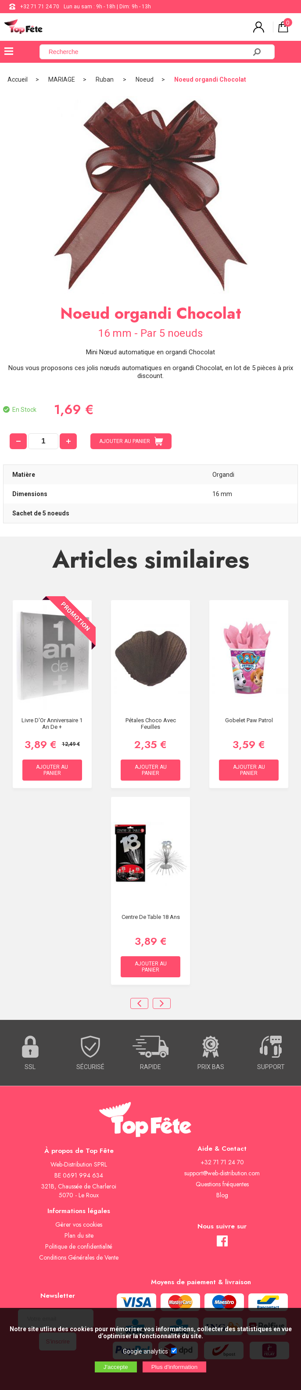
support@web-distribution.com (222, 1173)
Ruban (105, 79)
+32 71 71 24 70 (39, 7)
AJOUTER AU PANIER (131, 441)
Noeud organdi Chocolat (210, 79)
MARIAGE (61, 79)
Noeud (145, 79)
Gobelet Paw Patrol (249, 720)
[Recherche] (148, 52)
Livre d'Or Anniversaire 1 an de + (52, 723)
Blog (222, 1195)
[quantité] (43, 441)
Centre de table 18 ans (151, 917)
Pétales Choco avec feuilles (150, 723)
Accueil (17, 79)
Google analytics (145, 1351)
